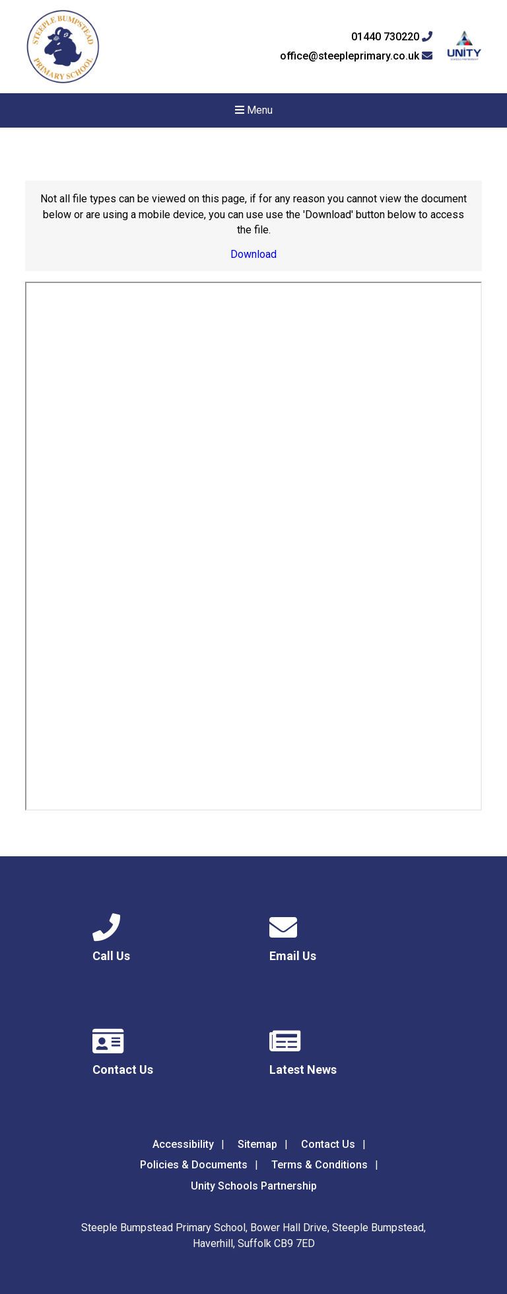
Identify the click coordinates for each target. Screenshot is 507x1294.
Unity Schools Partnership (254, 1186)
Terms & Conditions (319, 1164)
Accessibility (183, 1144)
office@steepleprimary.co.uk (356, 56)
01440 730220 (391, 37)
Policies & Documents (194, 1164)
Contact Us (328, 1144)
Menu (254, 110)
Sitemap (257, 1144)
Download (253, 254)
